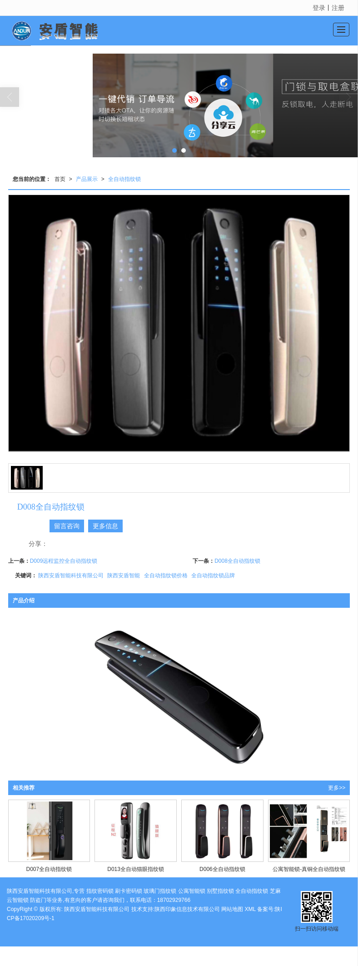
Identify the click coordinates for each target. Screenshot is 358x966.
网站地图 (232, 909)
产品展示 (87, 179)
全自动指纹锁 (124, 179)
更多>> (336, 788)
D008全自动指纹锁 (237, 561)
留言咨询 (67, 526)
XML (250, 909)
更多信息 (105, 526)
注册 (338, 7)
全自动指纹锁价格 (166, 575)
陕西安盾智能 (123, 575)
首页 (60, 179)
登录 (319, 7)
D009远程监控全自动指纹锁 (64, 561)
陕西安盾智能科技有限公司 (71, 575)
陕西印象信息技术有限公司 (187, 909)
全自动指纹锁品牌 (213, 575)
